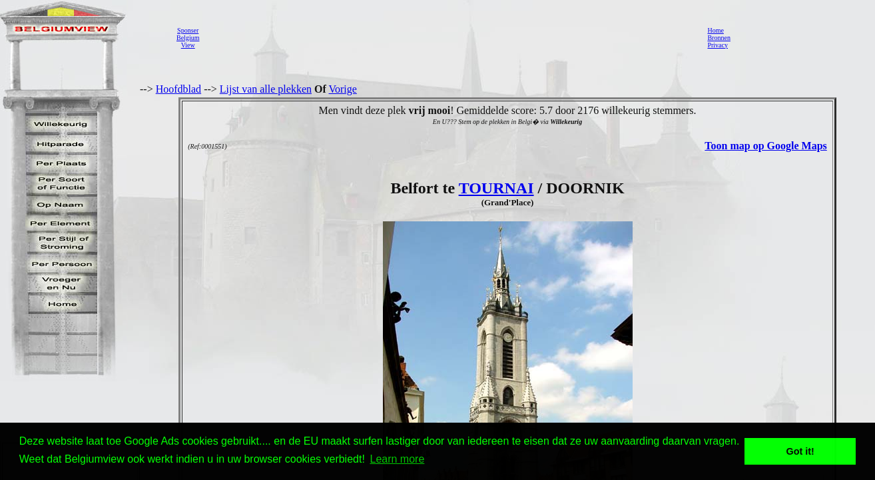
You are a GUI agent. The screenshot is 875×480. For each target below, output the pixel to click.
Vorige (343, 89)
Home (715, 30)
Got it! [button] (800, 451)
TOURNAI (496, 188)
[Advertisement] (449, 37)
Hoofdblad (178, 89)
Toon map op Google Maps (765, 145)
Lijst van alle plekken (266, 89)
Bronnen (718, 37)
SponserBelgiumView (187, 38)
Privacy (717, 45)
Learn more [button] (397, 459)
